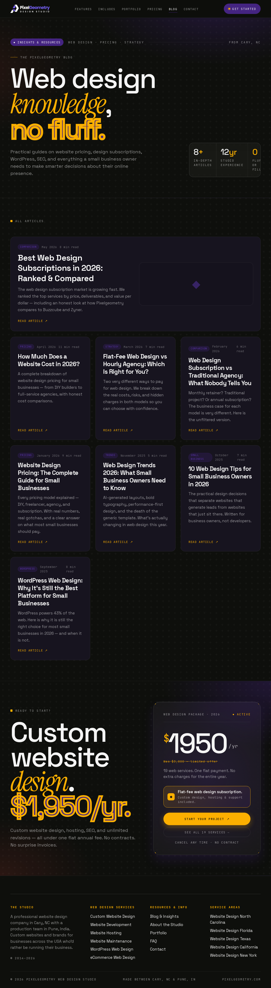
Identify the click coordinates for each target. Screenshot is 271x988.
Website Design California (234, 947)
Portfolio (131, 9)
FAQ (153, 941)
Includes (106, 9)
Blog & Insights (164, 916)
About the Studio (166, 924)
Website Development (110, 924)
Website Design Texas (230, 938)
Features (83, 9)
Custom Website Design (112, 916)
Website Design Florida (231, 930)
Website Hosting (106, 932)
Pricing (154, 9)
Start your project (207, 821)
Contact (191, 9)
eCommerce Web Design (112, 957)
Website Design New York (233, 955)
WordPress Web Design (111, 949)
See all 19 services (207, 835)
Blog (173, 9)
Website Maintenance (111, 941)
